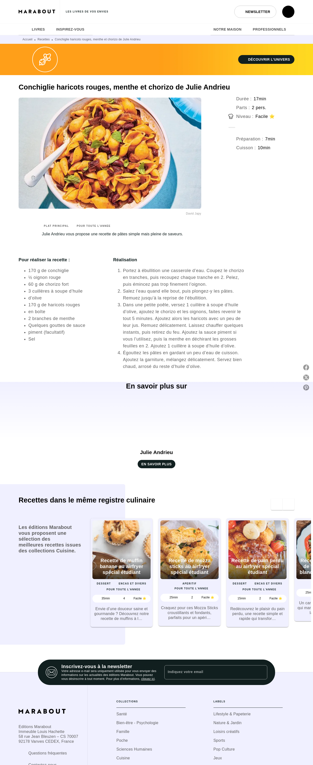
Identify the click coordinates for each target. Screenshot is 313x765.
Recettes (44, 39)
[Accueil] (39, 11)
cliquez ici (148, 679)
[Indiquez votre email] (209, 672)
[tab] (24, 29)
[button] (255, 12)
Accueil (27, 39)
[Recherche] (288, 12)
